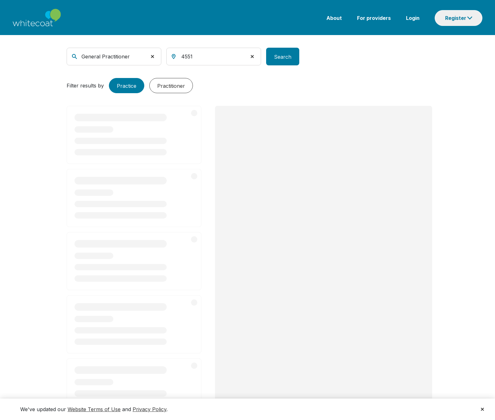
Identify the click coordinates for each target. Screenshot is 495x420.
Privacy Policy (149, 409)
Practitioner (171, 86)
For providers (374, 18)
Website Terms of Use (94, 409)
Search (282, 57)
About (334, 18)
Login (413, 18)
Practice (126, 86)
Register (455, 18)
